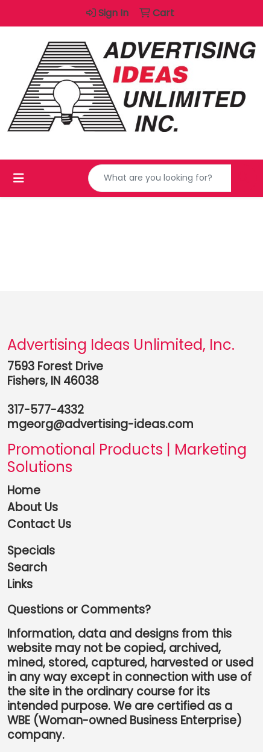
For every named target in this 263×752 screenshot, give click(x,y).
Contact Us (39, 524)
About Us (32, 507)
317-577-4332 (45, 410)
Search (27, 567)
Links (20, 584)
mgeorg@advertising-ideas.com (100, 424)
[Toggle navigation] (18, 178)
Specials (31, 550)
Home (23, 490)
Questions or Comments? (79, 609)
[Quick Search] (160, 178)
